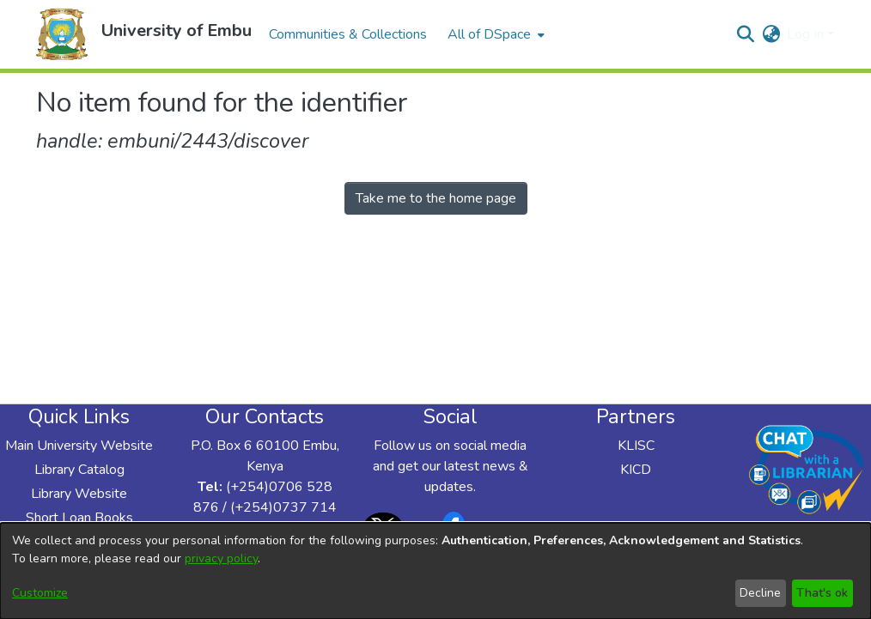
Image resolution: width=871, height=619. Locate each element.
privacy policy (221, 558)
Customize (40, 593)
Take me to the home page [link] (436, 198)
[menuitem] (494, 34)
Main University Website (79, 445)
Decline (760, 593)
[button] (62, 34)
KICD (635, 469)
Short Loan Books (79, 517)
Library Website (79, 493)
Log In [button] (807, 34)
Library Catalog (79, 469)
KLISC (636, 445)
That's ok (822, 593)
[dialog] (435, 571)
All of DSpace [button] (489, 34)
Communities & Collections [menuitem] (348, 34)
